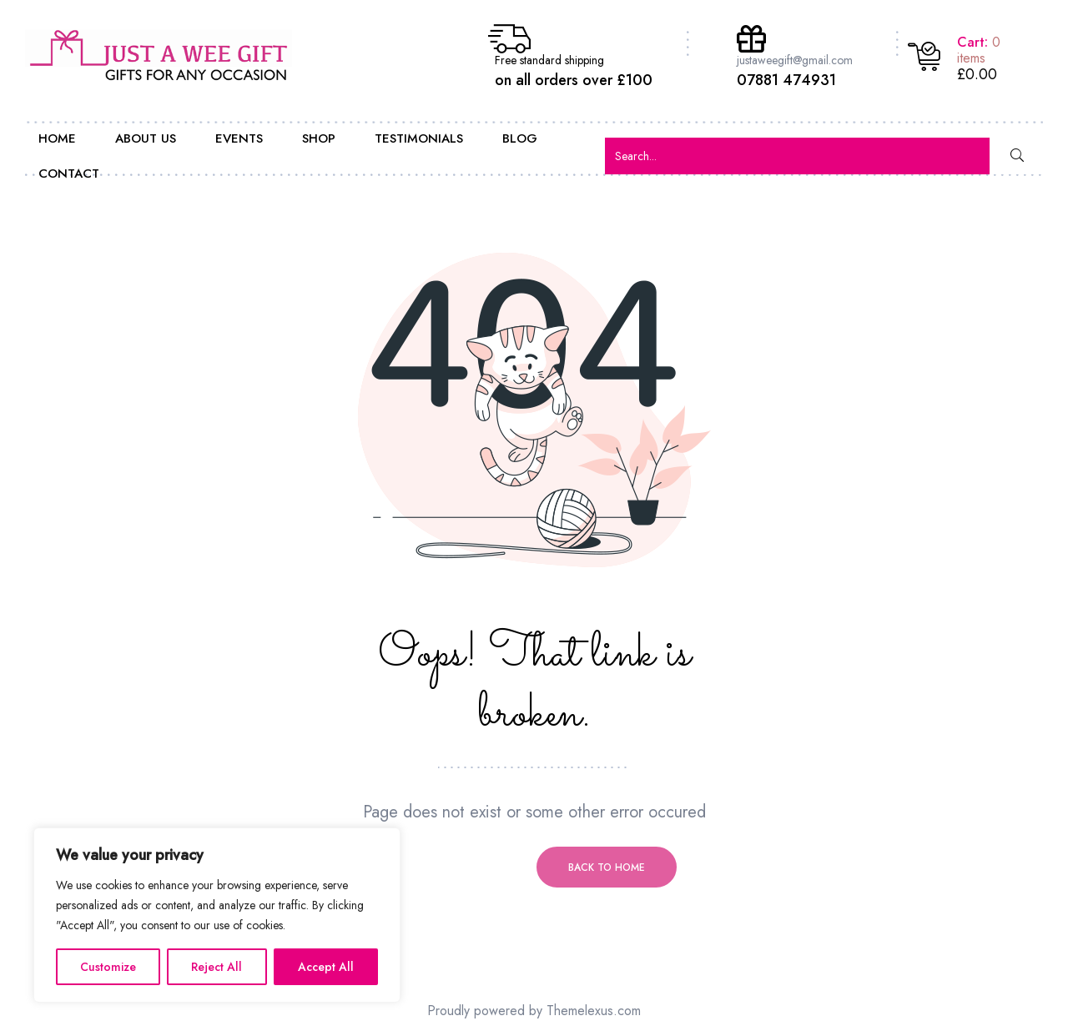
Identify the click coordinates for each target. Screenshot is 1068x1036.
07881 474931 (786, 80)
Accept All (326, 966)
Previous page (461, 867)
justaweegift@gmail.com (795, 60)
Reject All (216, 966)
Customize (108, 966)
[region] (216, 915)
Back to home (606, 867)
